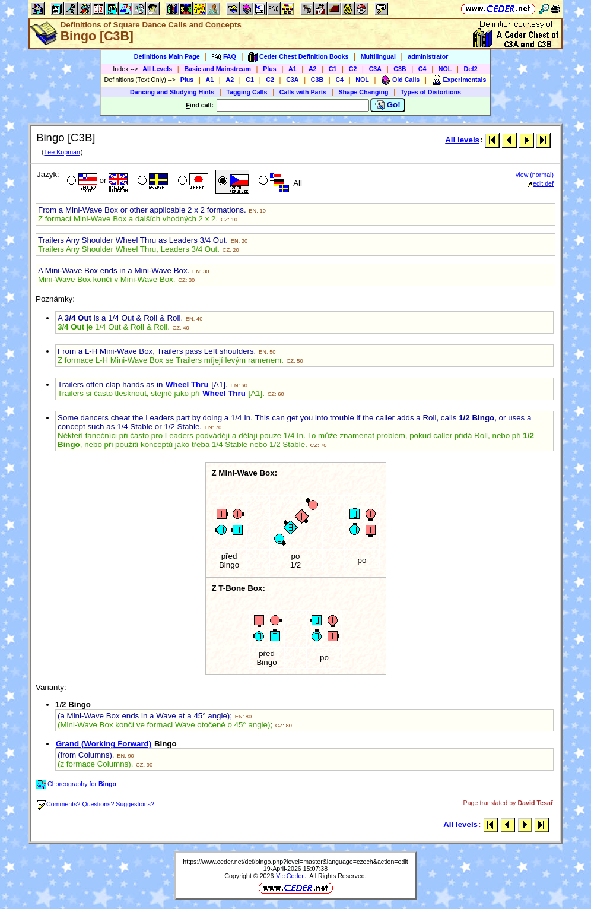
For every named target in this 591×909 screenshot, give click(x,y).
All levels (462, 139)
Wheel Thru (187, 384)
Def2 (471, 68)
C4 (422, 68)
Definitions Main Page (167, 56)
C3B (399, 68)
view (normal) (535, 174)
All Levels (157, 68)
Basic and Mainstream (217, 68)
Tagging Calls (246, 92)
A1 (292, 68)
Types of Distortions (431, 92)
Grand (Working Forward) (103, 743)
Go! (388, 105)
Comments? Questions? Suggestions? (95, 803)
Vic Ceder (290, 875)
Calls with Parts (302, 92)
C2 (353, 68)
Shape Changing (363, 92)
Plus (270, 68)
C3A (375, 68)
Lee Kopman (62, 152)
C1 (333, 68)
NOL (445, 68)
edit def (541, 183)
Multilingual (378, 56)
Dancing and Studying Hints (172, 92)
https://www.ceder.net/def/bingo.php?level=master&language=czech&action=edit (295, 861)
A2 (313, 68)
